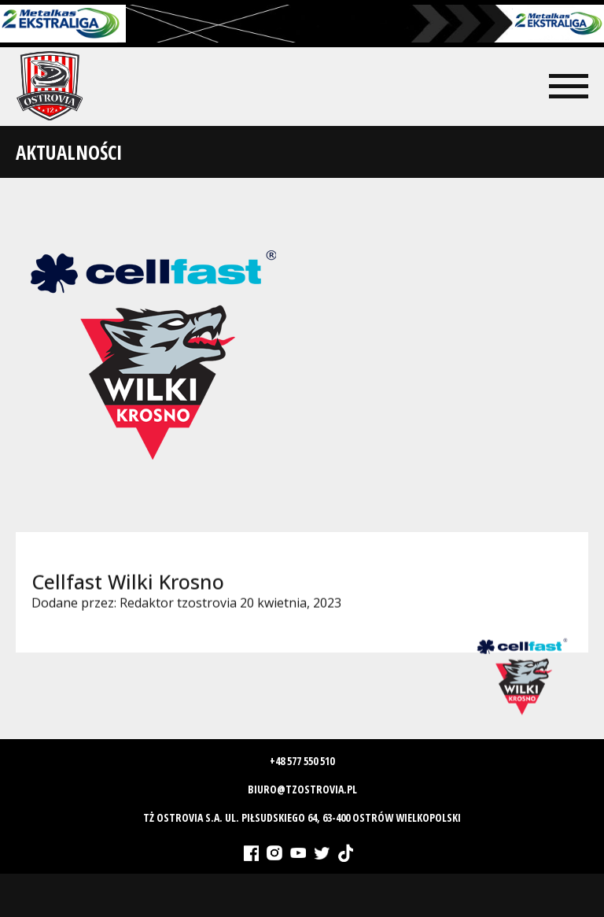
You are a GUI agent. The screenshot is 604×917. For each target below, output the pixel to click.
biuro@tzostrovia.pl (302, 789)
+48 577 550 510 (302, 760)
